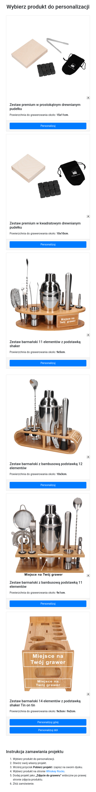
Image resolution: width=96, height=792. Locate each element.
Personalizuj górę (48, 722)
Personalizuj (48, 126)
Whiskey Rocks (55, 771)
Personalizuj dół (48, 730)
